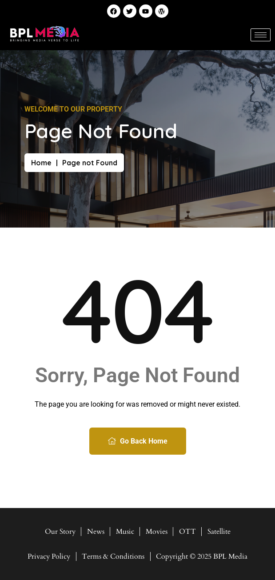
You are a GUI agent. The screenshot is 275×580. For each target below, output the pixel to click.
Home (41, 162)
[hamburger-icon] (261, 34)
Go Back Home (137, 441)
